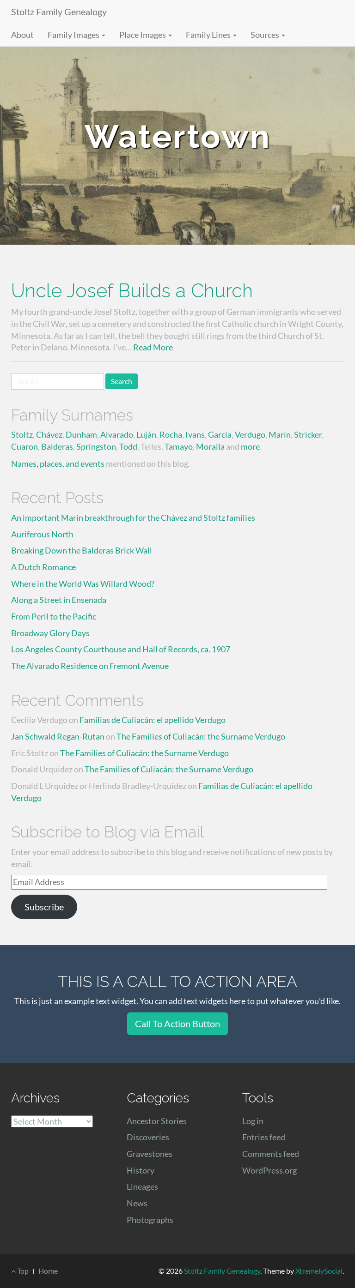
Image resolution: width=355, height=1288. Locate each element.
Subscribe (44, 906)
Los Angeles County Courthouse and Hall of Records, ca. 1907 (120, 649)
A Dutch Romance (43, 567)
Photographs (150, 1220)
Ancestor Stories (157, 1121)
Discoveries (148, 1137)
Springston (96, 446)
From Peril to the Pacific (53, 616)
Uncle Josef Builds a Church (132, 290)
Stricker (308, 434)
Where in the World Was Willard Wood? (82, 583)
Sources (268, 35)
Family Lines (211, 35)
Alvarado (116, 434)
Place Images (145, 35)
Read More (153, 347)
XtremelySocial (319, 1270)
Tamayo (179, 446)
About (22, 35)
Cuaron (24, 446)
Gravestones (149, 1154)
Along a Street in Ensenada (58, 600)
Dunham (81, 434)
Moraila (210, 446)
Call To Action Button (177, 1023)
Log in (252, 1121)
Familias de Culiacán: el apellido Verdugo (153, 720)
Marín (280, 434)
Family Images (76, 35)
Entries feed (263, 1137)
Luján (146, 434)
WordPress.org (269, 1170)
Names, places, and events (57, 463)
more (250, 446)
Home (48, 1270)
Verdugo (250, 434)
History (140, 1170)
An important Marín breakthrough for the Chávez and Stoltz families (133, 517)
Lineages (142, 1186)
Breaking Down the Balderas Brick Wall (81, 550)
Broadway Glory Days (50, 633)
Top (20, 1270)
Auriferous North (42, 534)
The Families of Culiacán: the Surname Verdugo (200, 736)
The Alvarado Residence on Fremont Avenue (90, 666)
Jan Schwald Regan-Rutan (57, 736)
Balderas (57, 446)
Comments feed (270, 1154)
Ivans (195, 434)
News (137, 1203)
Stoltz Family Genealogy (59, 11)
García (220, 434)
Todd (128, 446)
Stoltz (22, 434)
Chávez (49, 434)
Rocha (170, 434)
